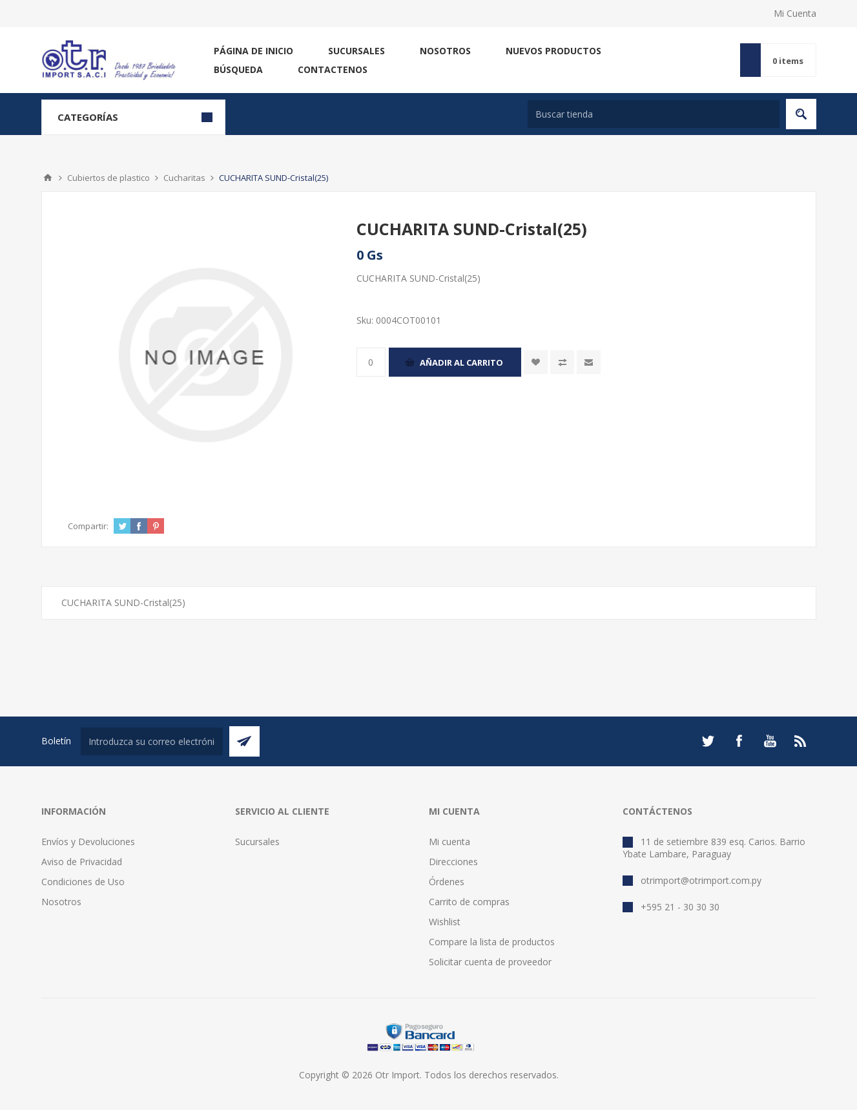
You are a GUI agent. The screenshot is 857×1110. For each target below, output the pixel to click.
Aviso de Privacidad (81, 861)
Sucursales (356, 51)
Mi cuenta (449, 841)
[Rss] (800, 741)
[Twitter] (707, 741)
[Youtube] (769, 741)
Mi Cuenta (795, 13)
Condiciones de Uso (83, 881)
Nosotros (445, 51)
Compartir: (88, 526)
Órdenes (446, 881)
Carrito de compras (469, 901)
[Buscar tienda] (654, 114)
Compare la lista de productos (492, 942)
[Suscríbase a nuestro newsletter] (152, 741)
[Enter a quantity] (371, 362)
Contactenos (332, 69)
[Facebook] (738, 741)
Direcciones (453, 861)
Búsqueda (238, 69)
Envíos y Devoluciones (88, 841)
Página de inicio (253, 51)
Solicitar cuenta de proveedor (490, 962)
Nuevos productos (553, 51)
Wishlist (444, 922)
